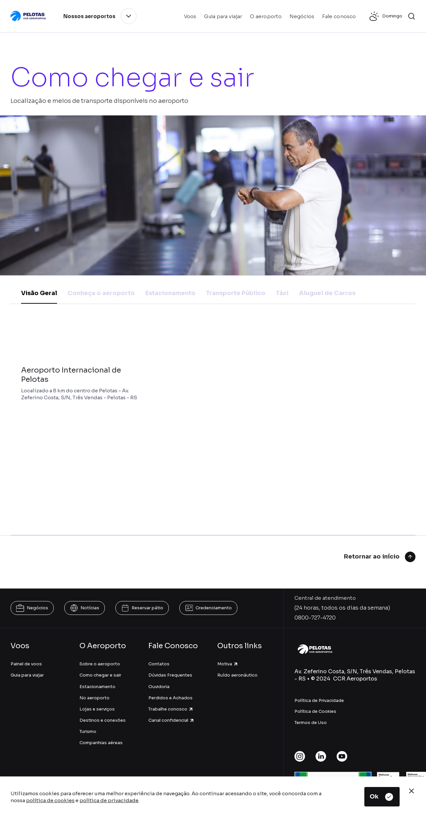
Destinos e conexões (102, 720)
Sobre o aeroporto (99, 664)
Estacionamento (97, 686)
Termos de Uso (310, 722)
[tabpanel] (213, 426)
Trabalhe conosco (171, 709)
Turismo (87, 731)
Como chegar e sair (100, 675)
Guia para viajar (27, 675)
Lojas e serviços (97, 709)
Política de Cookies (315, 711)
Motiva (227, 664)
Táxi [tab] (282, 293)
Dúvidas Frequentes (170, 675)
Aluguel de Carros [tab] (327, 293)
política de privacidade (108, 800)
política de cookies (50, 800)
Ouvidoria (158, 686)
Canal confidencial (171, 720)
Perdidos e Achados (170, 698)
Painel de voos (26, 664)
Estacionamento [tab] (170, 293)
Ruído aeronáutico (237, 675)
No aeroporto (94, 698)
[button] (411, 16)
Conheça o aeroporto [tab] (101, 293)
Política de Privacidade (319, 700)
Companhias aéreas (101, 742)
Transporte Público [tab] (235, 293)
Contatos (158, 664)
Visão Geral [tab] (39, 293)
